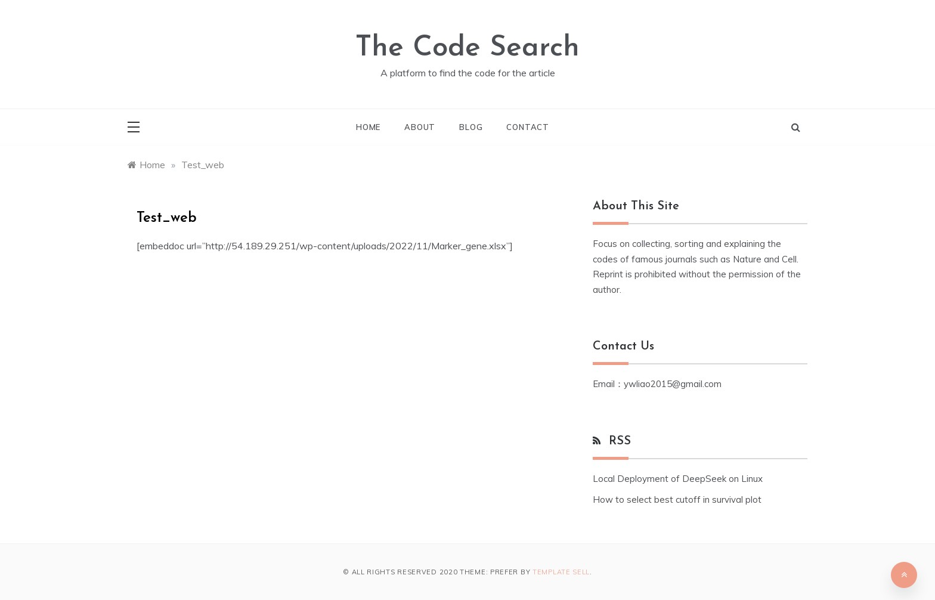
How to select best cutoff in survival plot (677, 499)
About (419, 127)
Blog (470, 127)
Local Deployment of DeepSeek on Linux (678, 478)
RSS (620, 441)
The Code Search (467, 48)
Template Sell (561, 572)
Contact (527, 127)
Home (368, 127)
